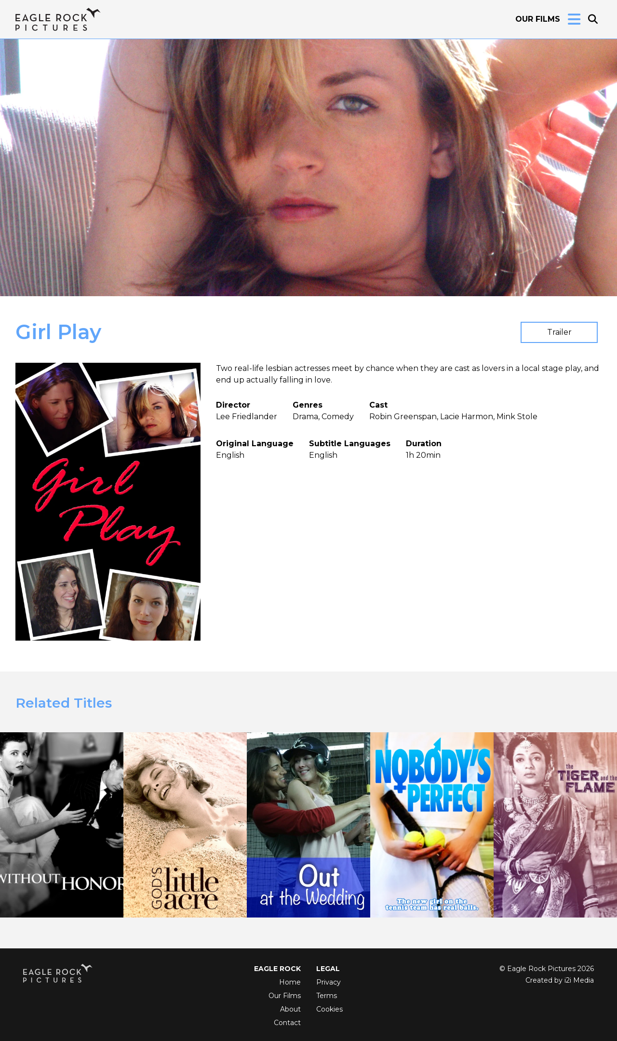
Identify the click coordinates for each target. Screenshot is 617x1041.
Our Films (537, 19)
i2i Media (579, 980)
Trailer (559, 332)
